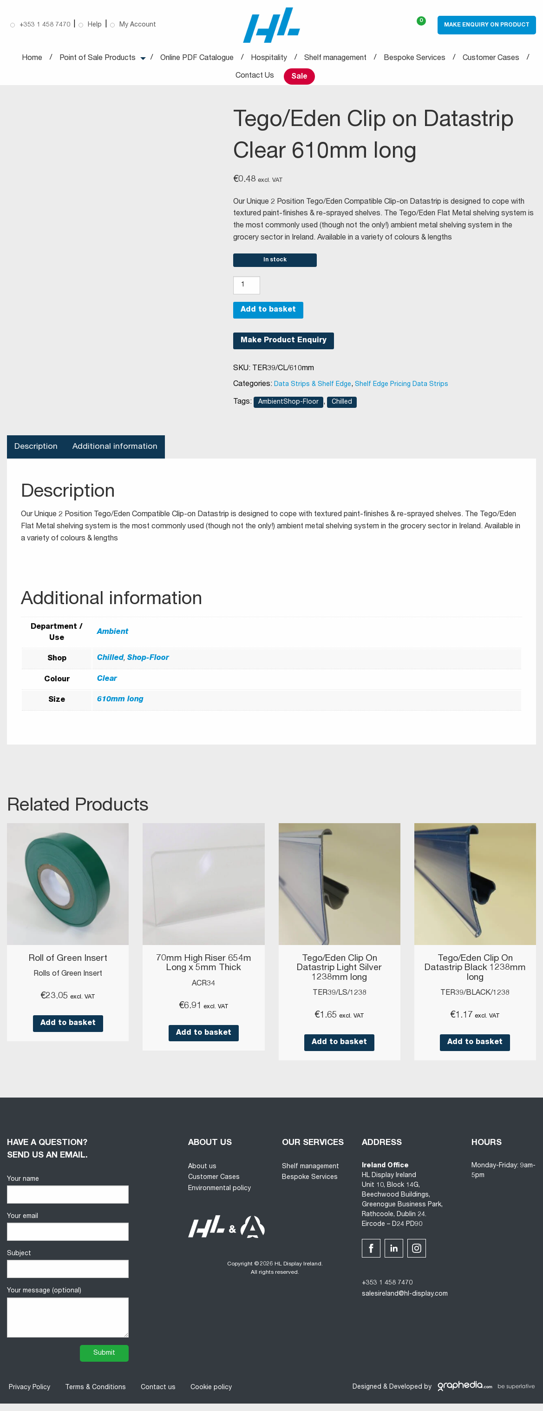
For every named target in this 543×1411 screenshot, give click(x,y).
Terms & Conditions (93, 1395)
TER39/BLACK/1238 (475, 1001)
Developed (405, 1394)
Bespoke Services (414, 59)
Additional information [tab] (116, 455)
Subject (68, 1271)
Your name (68, 1197)
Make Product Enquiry (284, 349)
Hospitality (269, 59)
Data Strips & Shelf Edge (312, 392)
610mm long (120, 708)
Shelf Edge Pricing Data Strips (401, 392)
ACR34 (203, 991)
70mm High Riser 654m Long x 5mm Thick (203, 971)
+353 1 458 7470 (387, 1290)
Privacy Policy (27, 1395)
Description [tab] (36, 455)
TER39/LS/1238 (339, 1001)
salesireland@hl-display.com (405, 1301)
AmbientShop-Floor (288, 409)
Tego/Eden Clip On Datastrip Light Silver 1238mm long (339, 976)
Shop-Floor (148, 666)
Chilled (342, 409)
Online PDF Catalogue (197, 59)
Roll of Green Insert (67, 967)
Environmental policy (219, 1196)
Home (32, 59)
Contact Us (255, 77)
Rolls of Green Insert (67, 982)
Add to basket (268, 318)
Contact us (156, 1395)
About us (202, 1174)
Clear (107, 687)
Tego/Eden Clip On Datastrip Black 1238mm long (475, 976)
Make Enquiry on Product (487, 25)
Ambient (112, 641)
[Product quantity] (246, 293)
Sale (299, 77)
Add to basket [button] (68, 1031)
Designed (367, 1394)
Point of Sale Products (97, 59)
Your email (68, 1234)
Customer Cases (491, 59)
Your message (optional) (68, 1320)
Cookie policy (209, 1395)
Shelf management (335, 59)
